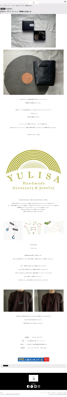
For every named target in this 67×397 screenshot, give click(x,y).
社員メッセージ (7, 5)
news (13, 5)
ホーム (1, 5)
